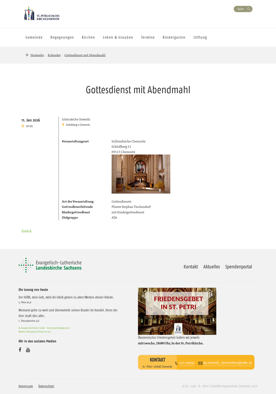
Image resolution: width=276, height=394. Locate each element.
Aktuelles (211, 267)
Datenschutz (46, 386)
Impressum (26, 386)
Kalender (54, 55)
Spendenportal (238, 267)
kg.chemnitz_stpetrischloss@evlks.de (227, 363)
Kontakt (191, 267)
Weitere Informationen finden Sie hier (35, 331)
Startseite (37, 55)
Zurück (27, 231)
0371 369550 (187, 363)
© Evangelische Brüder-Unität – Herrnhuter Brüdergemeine (44, 327)
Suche (241, 9)
